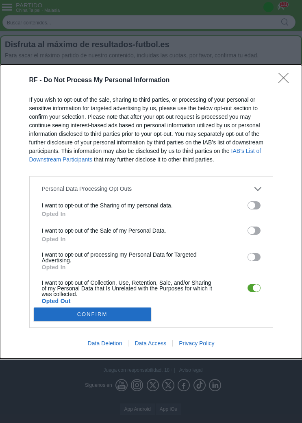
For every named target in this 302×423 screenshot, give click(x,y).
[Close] (286, 80)
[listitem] (151, 189)
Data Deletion (105, 343)
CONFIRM (92, 314)
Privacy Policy (196, 343)
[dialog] (151, 212)
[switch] (254, 205)
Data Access (150, 343)
